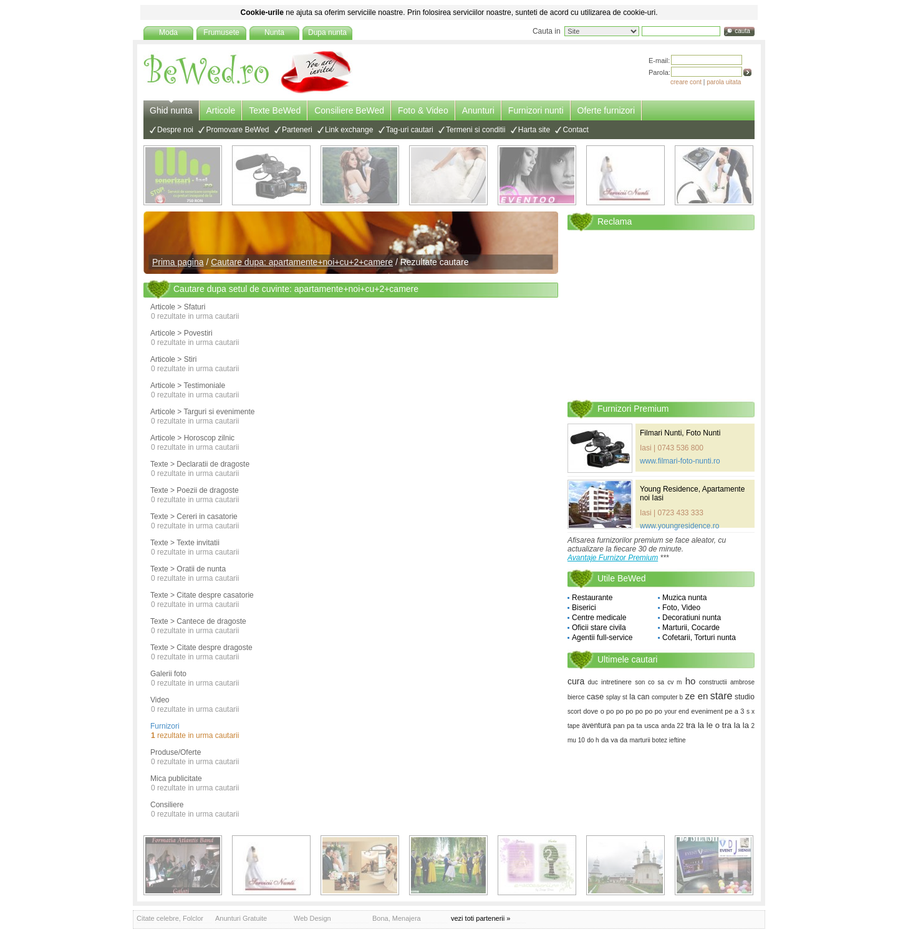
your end (677, 711)
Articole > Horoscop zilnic (192, 438)
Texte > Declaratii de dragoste (199, 464)
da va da (614, 740)
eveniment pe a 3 (717, 711)
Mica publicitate (176, 778)
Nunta (274, 32)
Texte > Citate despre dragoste (201, 647)
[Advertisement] (661, 314)
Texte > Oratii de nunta (188, 569)
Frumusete (221, 32)
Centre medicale (599, 617)
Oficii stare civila (599, 627)
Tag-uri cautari (409, 129)
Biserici (584, 607)
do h (593, 740)
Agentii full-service (602, 637)
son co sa (649, 682)
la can (639, 696)
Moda (168, 32)
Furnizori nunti (536, 110)
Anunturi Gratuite (241, 918)
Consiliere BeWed (349, 110)
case (595, 696)
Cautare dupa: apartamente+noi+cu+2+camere (302, 262)
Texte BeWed (275, 110)
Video (159, 700)
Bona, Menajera (396, 918)
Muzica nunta (684, 597)
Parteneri (297, 129)
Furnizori (165, 726)
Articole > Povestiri (181, 333)
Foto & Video (423, 110)
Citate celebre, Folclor (170, 918)
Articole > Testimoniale (187, 385)
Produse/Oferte (175, 752)
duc (593, 682)
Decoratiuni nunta (691, 617)
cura (575, 681)
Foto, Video (681, 607)
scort (574, 711)
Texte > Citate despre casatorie (202, 595)
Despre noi (175, 129)
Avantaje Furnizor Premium (612, 557)
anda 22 (672, 725)
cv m (674, 682)
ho (690, 681)
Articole (221, 110)
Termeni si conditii (475, 129)
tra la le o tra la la (717, 725)
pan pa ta (627, 725)
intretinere (616, 682)
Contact (575, 129)
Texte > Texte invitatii (185, 542)
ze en (696, 696)
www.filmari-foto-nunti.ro (680, 461)
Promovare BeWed (237, 129)
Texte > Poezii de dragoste (194, 490)
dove (590, 711)
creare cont (686, 82)
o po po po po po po (631, 711)
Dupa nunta (327, 32)
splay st (616, 697)
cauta (742, 30)
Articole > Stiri (173, 359)
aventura (596, 725)
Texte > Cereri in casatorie (194, 516)
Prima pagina (178, 262)
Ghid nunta (171, 110)
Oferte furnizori (606, 110)
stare (721, 696)
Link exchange (349, 129)
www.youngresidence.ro (679, 526)
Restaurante (592, 597)
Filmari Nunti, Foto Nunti (680, 433)
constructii (713, 682)
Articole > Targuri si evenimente (202, 411)
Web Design (312, 918)
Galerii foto (168, 673)
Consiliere (166, 804)
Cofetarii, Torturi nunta (699, 637)
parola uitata (724, 82)
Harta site (534, 129)
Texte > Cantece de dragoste (198, 621)
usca (651, 725)
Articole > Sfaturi (177, 307)
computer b (667, 697)
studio (745, 696)
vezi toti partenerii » (480, 918)
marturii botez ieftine (658, 740)
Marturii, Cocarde (691, 627)
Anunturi (478, 110)
